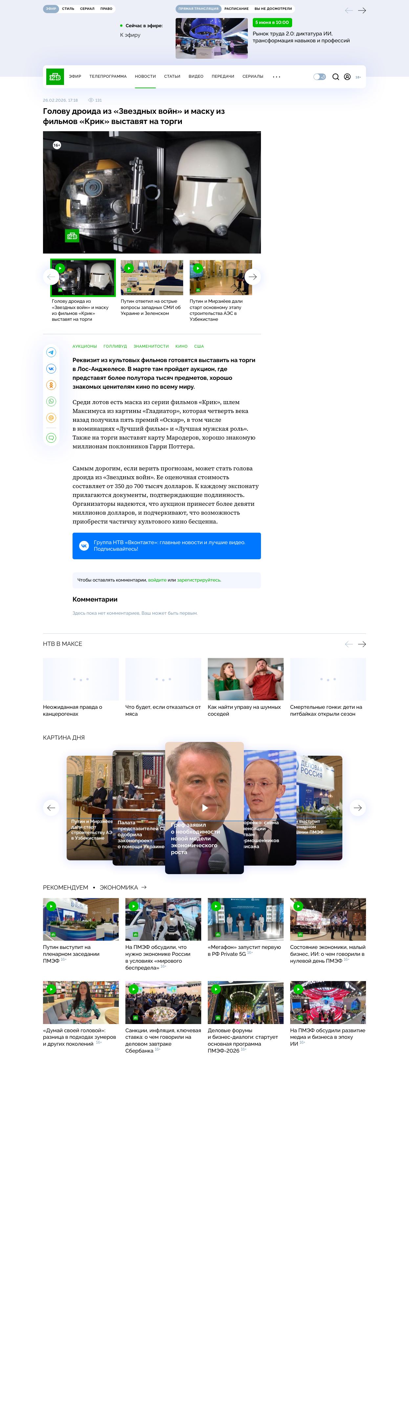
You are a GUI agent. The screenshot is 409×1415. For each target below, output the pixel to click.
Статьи (172, 76)
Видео (196, 76)
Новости (145, 76)
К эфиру (130, 35)
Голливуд (115, 346)
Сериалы (253, 76)
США (199, 346)
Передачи (223, 76)
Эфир (75, 76)
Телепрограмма (108, 76)
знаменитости (151, 346)
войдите (157, 580)
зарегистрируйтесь (198, 580)
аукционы (85, 346)
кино (182, 346)
